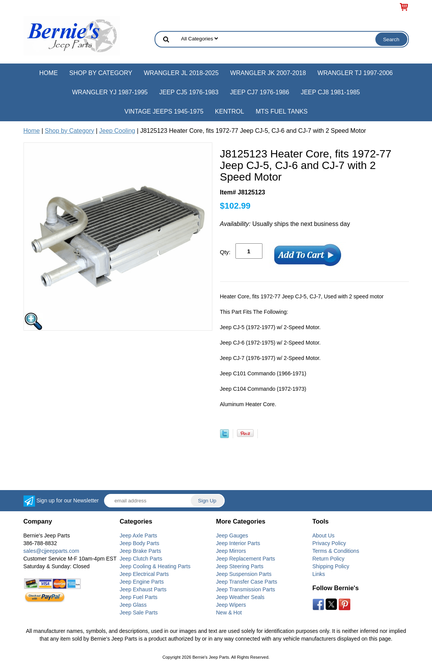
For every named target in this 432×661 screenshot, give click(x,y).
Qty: (225, 252)
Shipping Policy (331, 566)
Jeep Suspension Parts (244, 574)
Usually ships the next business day (285, 224)
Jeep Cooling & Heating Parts (155, 566)
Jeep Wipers (231, 605)
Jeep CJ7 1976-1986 (259, 92)
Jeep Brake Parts (140, 551)
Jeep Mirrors (231, 551)
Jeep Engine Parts (142, 582)
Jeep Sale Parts (139, 612)
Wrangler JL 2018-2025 (181, 73)
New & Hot (229, 612)
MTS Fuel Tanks (282, 111)
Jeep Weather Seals (240, 597)
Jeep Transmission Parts (245, 589)
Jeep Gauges (232, 535)
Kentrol (229, 111)
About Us (324, 535)
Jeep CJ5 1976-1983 (189, 92)
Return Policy (329, 559)
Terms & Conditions (336, 551)
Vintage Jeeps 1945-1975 (163, 111)
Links (319, 574)
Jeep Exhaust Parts (143, 589)
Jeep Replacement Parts (245, 559)
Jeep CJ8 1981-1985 (330, 92)
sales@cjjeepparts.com (51, 551)
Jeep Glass (133, 605)
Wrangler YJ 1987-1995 (110, 92)
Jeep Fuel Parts (139, 597)
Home (48, 73)
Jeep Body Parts (140, 543)
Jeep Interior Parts (238, 543)
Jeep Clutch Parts (141, 559)
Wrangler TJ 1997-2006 (355, 73)
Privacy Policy (329, 543)
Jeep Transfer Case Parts (246, 582)
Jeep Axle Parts (138, 535)
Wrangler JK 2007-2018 (268, 73)
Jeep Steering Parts (240, 566)
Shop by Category (100, 73)
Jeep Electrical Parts (144, 574)
